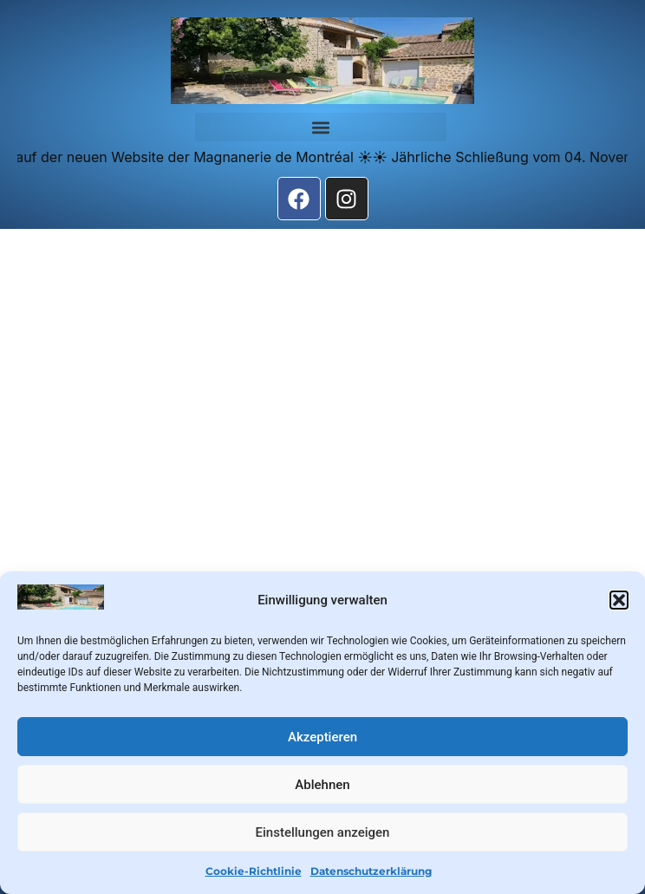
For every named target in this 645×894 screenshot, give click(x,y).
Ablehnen (322, 785)
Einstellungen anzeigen (323, 832)
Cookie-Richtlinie (253, 871)
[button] (619, 600)
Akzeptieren (322, 737)
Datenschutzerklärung (371, 871)
